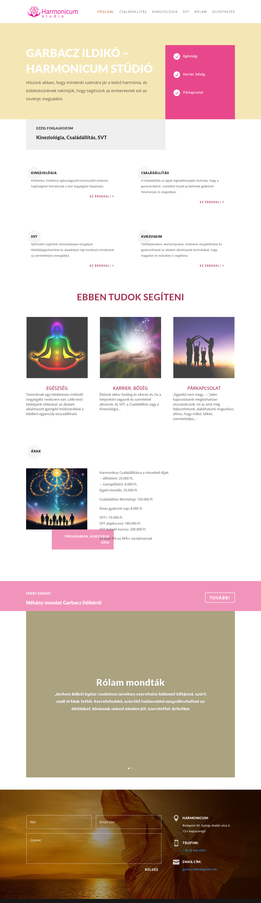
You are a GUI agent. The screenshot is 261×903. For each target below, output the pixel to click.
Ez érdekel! (100, 196)
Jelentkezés (223, 12)
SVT (186, 12)
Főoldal (105, 12)
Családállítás (133, 12)
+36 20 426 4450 (194, 850)
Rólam (201, 12)
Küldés (151, 870)
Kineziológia (165, 12)
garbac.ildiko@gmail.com (199, 869)
